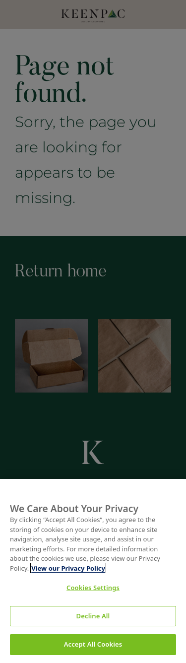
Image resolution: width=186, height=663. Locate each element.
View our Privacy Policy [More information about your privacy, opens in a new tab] (68, 568)
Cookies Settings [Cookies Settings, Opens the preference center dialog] (93, 587)
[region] (93, 571)
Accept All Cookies (93, 644)
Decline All (93, 615)
